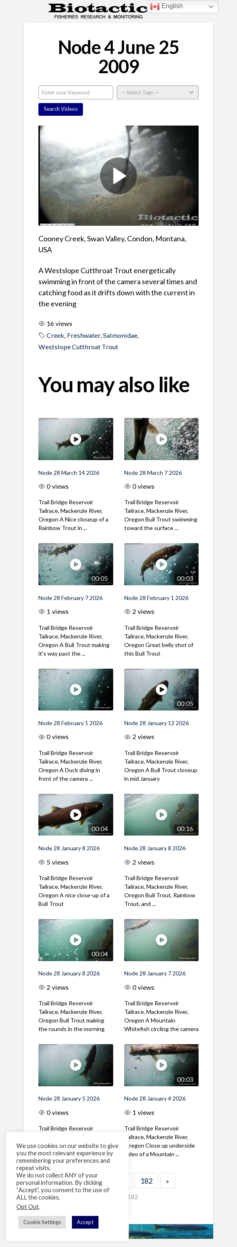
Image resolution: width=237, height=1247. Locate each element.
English (166, 6)
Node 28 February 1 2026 (156, 597)
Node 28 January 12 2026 (156, 722)
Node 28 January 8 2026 (69, 848)
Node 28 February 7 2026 (70, 597)
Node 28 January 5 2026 (69, 1098)
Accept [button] (85, 1222)
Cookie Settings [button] (42, 1222)
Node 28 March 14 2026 (68, 472)
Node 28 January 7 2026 (155, 973)
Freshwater (83, 335)
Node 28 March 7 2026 (153, 472)
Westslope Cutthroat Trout (78, 347)
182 (146, 1180)
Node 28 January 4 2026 (155, 1098)
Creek (55, 335)
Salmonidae (120, 335)
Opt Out (27, 1206)
